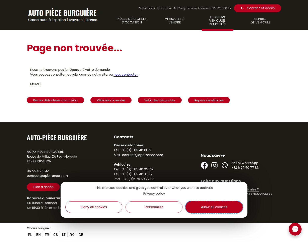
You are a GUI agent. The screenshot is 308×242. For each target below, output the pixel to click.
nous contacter (125, 74)
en (38, 234)
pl (30, 234)
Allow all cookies (214, 207)
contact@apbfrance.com (47, 175)
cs (55, 234)
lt (63, 234)
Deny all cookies (94, 207)
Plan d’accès (43, 187)
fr (47, 234)
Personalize (154, 207)
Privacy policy (154, 193)
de (81, 234)
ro (72, 234)
